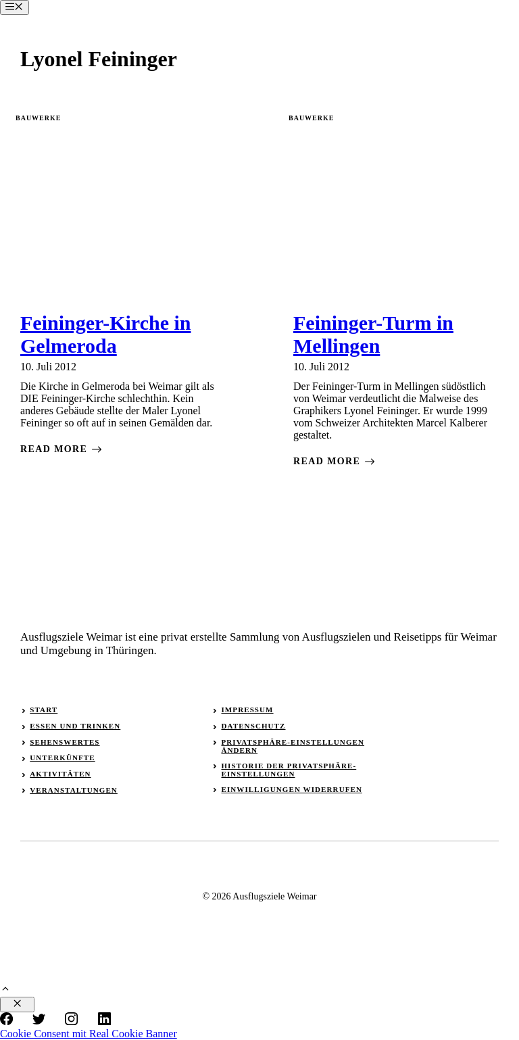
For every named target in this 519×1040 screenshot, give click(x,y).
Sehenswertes (64, 742)
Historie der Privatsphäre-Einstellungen (288, 770)
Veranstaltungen (74, 790)
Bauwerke (38, 118)
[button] (5, 990)
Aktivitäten (60, 774)
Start (43, 709)
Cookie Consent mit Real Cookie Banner (88, 1033)
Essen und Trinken (75, 726)
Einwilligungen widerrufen (291, 789)
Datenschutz (253, 726)
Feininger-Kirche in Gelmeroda (105, 334)
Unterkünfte (62, 757)
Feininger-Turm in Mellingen (373, 334)
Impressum (247, 709)
